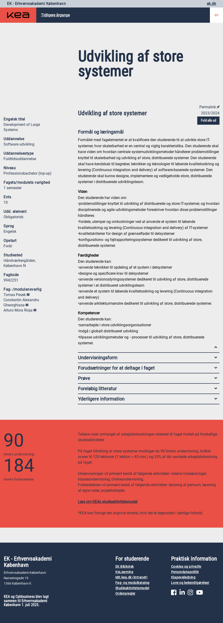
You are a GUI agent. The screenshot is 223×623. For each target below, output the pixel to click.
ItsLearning (124, 572)
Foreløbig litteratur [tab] (147, 388)
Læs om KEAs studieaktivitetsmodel (107, 501)
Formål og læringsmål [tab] (147, 133)
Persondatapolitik (185, 572)
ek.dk (211, 3)
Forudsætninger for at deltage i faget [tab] (147, 368)
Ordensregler (125, 594)
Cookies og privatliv (186, 567)
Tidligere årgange (55, 15)
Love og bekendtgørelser (190, 583)
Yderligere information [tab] (147, 399)
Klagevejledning (183, 577)
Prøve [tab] (147, 378)
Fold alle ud (208, 120)
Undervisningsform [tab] (147, 357)
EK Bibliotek (124, 567)
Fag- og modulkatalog (132, 583)
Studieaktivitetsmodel (132, 588)
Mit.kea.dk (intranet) (131, 577)
